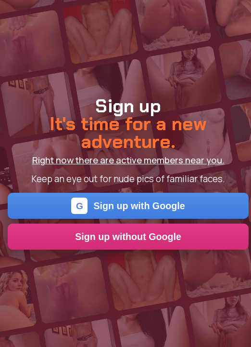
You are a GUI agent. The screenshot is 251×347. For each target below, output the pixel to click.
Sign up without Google (128, 236)
